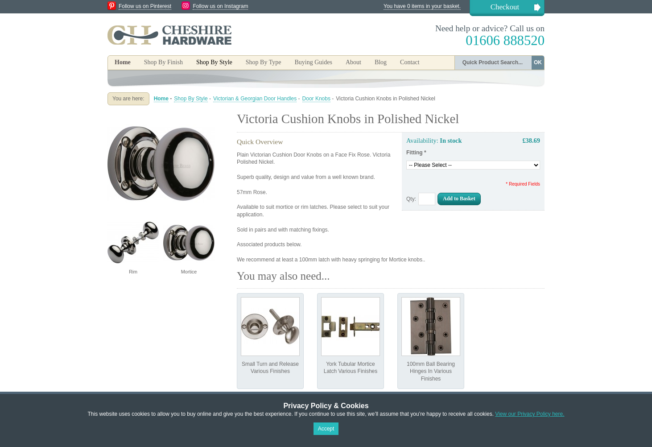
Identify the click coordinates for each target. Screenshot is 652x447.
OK (538, 62)
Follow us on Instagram (220, 6)
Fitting (416, 152)
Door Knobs (316, 98)
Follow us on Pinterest (145, 6)
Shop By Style (190, 98)
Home (123, 62)
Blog (381, 62)
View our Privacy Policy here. (529, 414)
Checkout (505, 7)
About (353, 62)
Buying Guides (313, 62)
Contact (410, 62)
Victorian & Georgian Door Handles (255, 98)
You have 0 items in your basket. (422, 6)
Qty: (411, 199)
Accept (326, 429)
